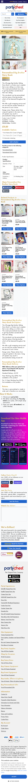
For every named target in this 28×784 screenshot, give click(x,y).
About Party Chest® (6, 697)
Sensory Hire (4, 625)
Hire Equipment (20, 17)
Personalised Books (8, 150)
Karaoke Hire (4, 611)
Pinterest (19, 187)
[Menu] (2, 1)
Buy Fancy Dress (7, 22)
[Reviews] (14, 1)
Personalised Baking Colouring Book (20, 278)
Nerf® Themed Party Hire (8, 591)
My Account (4, 725)
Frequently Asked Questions (8, 700)
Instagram (17, 482)
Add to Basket (14, 142)
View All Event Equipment (8, 675)
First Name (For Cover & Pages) (12, 132)
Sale (21, 27)
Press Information (5, 705)
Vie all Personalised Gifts (8, 687)
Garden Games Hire (6, 608)
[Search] (12, 14)
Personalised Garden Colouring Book (7, 305)
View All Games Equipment (8, 669)
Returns (3, 711)
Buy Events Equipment (7, 25)
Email (5, 191)
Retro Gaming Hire (6, 622)
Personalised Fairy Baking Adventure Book (7, 278)
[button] (14, 781)
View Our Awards (14, 548)
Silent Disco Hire (5, 628)
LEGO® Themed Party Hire (8, 589)
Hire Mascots (7, 20)
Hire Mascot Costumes (7, 645)
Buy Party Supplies (20, 20)
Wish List (3, 731)
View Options (7, 229)
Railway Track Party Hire (7, 619)
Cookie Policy (4, 719)
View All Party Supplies (7, 651)
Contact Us (4, 694)
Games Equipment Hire (7, 635)
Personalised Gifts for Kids (10, 152)
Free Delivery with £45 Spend (7, 32)
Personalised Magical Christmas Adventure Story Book (20, 249)
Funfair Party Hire (5, 605)
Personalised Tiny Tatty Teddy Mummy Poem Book (7, 249)
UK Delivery (5, 121)
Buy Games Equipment (20, 22)
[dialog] (14, 771)
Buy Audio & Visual (7, 27)
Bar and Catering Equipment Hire (10, 642)
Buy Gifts (21, 25)
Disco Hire (4, 600)
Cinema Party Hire (6, 594)
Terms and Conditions (7, 714)
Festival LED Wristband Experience (10, 603)
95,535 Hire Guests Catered (21, 32)
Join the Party (14, 501)
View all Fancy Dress (6, 663)
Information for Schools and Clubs (10, 703)
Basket (22, 14)
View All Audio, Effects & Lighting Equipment (13, 681)
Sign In (25, 1)
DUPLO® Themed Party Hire (8, 597)
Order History (5, 728)
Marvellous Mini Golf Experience (10, 617)
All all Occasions (5, 657)
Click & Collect (6, 123)
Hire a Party (7, 17)
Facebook (7, 187)
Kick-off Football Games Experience (10, 614)
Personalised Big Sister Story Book (20, 221)
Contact (20, 1)
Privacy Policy (5, 716)
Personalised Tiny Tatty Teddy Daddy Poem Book (7, 222)
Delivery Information (6, 708)
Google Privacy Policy (11, 770)
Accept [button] (14, 776)
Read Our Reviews (14, 544)
